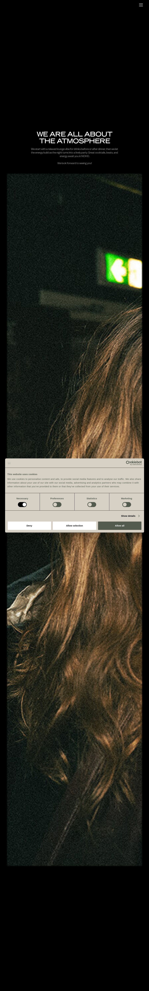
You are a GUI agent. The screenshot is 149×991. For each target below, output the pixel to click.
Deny (29, 525)
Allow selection (74, 525)
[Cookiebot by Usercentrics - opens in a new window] (128, 463)
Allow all (119, 525)
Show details (128, 516)
